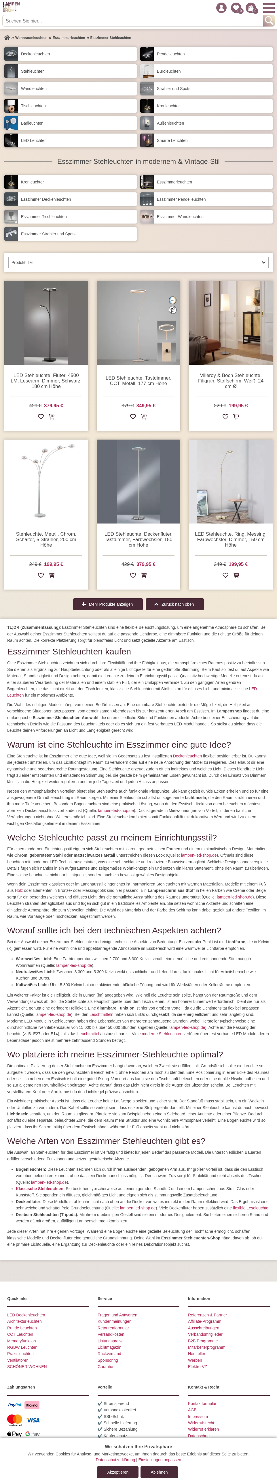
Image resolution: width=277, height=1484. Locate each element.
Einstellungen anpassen (159, 1459)
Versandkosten (111, 1334)
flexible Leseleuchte (250, 1208)
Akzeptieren (117, 1472)
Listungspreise (111, 1341)
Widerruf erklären (203, 1429)
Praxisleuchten (20, 1353)
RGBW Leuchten (22, 1347)
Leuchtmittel (88, 1033)
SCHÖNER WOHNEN (27, 1366)
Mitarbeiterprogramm (206, 1347)
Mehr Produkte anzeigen (111, 604)
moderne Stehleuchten (162, 1033)
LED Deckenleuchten (26, 1315)
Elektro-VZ (197, 1366)
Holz (19, 890)
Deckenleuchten (187, 756)
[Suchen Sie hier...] (133, 21)
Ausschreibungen (203, 1328)
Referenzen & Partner (207, 1315)
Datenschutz (199, 1436)
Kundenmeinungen (115, 1321)
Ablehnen (159, 1472)
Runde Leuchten (22, 1328)
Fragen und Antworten (117, 1315)
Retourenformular (113, 1328)
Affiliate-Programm (204, 1321)
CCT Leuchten (20, 1334)
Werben (195, 1360)
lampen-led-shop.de (116, 810)
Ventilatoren (18, 1360)
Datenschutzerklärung (115, 1459)
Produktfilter (22, 262)
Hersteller (196, 1353)
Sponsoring (108, 1360)
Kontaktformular (202, 1403)
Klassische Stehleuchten (39, 1188)
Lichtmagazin (110, 1347)
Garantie (105, 1366)
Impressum (198, 1416)
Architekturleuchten (24, 1321)
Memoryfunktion (21, 1341)
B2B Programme (203, 1341)
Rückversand (109, 1353)
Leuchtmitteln (101, 1014)
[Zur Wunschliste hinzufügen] (41, 418)
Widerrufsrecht (201, 1423)
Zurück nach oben (178, 604)
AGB (192, 1410)
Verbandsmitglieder (205, 1334)
